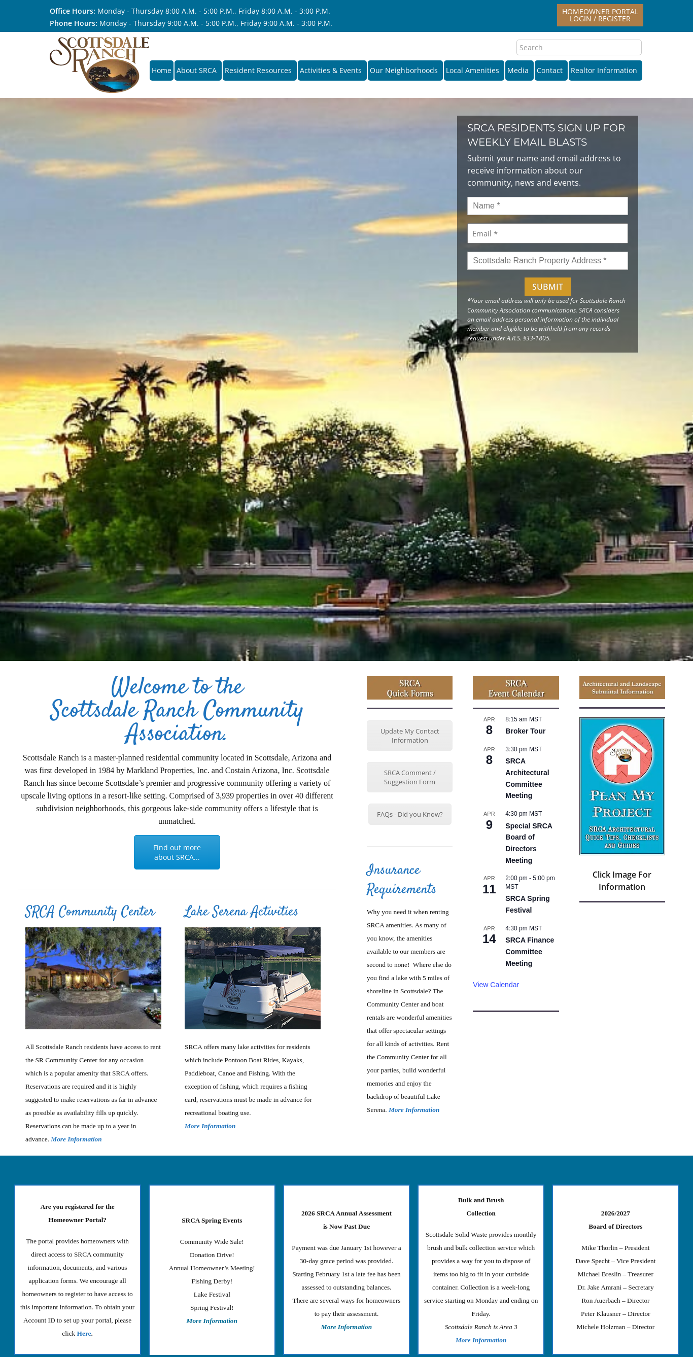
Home (161, 70)
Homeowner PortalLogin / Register (600, 15)
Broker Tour (525, 731)
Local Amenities (474, 70)
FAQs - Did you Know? (410, 814)
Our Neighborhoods (405, 70)
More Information (210, 1126)
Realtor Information (605, 70)
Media (519, 70)
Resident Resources (260, 70)
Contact (551, 70)
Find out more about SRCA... (177, 852)
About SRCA (198, 70)
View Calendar (496, 985)
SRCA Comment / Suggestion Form (410, 777)
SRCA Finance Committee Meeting (529, 951)
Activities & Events (332, 70)
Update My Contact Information (409, 735)
